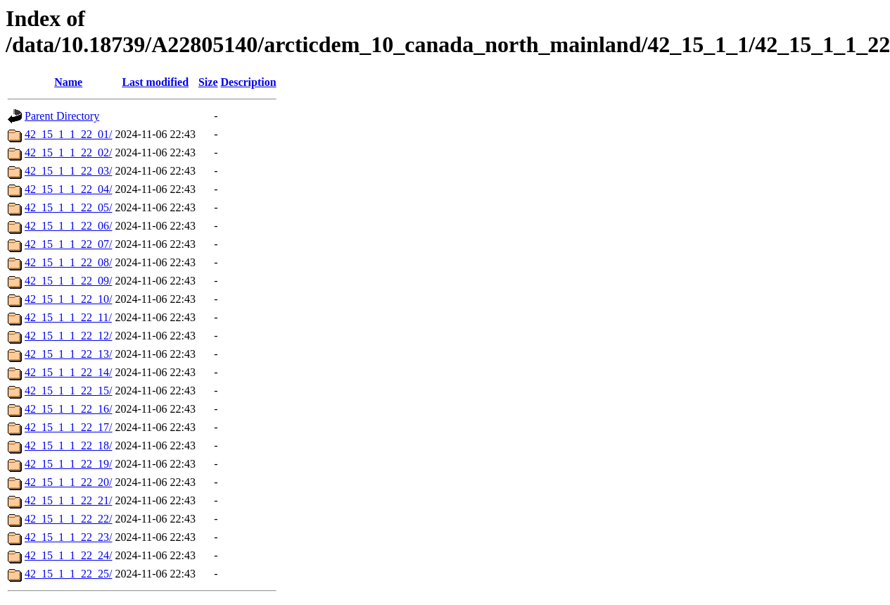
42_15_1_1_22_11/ (68, 317)
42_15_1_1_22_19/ (68, 464)
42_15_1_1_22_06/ (68, 226)
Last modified (155, 82)
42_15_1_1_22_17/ (68, 427)
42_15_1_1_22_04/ (68, 189)
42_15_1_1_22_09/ (68, 281)
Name (68, 82)
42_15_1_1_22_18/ (68, 445)
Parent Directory (62, 116)
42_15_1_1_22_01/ (68, 134)
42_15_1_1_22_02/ (68, 152)
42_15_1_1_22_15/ (68, 391)
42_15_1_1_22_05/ (68, 207)
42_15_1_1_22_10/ (68, 299)
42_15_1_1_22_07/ (68, 244)
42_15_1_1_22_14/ (68, 372)
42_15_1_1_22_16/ (68, 409)
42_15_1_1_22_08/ (68, 262)
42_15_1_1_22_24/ (68, 555)
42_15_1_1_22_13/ (68, 354)
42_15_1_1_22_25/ (68, 574)
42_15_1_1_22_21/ (68, 500)
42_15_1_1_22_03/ (68, 171)
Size (208, 82)
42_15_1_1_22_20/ (68, 482)
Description (248, 82)
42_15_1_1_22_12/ (68, 336)
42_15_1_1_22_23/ (68, 537)
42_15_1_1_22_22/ (68, 519)
